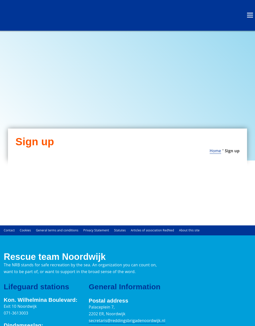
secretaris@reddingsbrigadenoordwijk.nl (127, 320)
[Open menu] (250, 15)
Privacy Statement (96, 230)
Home (215, 151)
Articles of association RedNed (152, 230)
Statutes (120, 230)
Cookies (25, 230)
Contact (9, 230)
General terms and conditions (57, 230)
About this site (189, 230)
